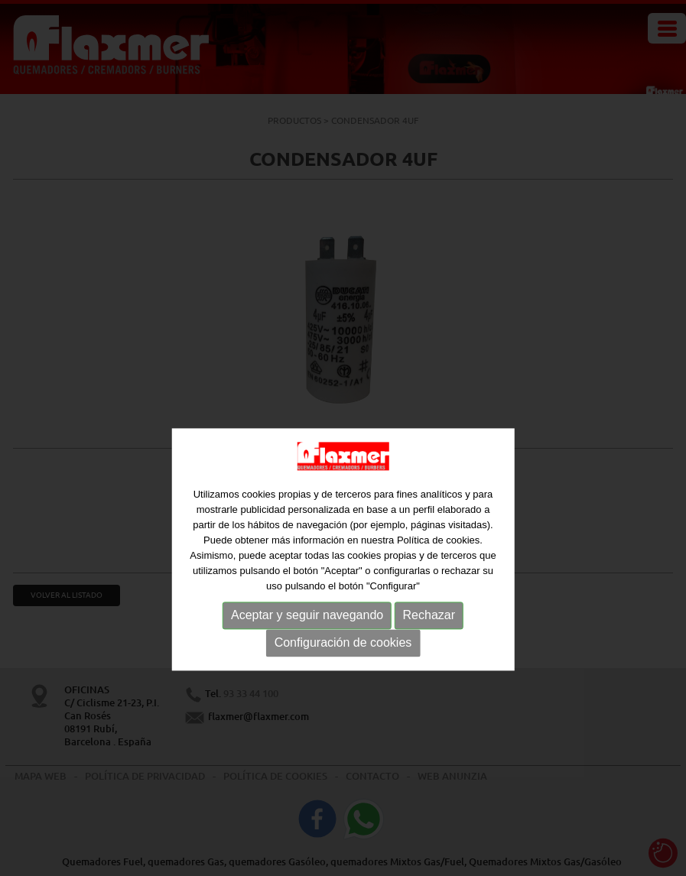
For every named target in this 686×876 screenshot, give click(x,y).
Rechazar (429, 644)
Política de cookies (438, 570)
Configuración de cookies (343, 672)
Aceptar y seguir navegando (307, 644)
